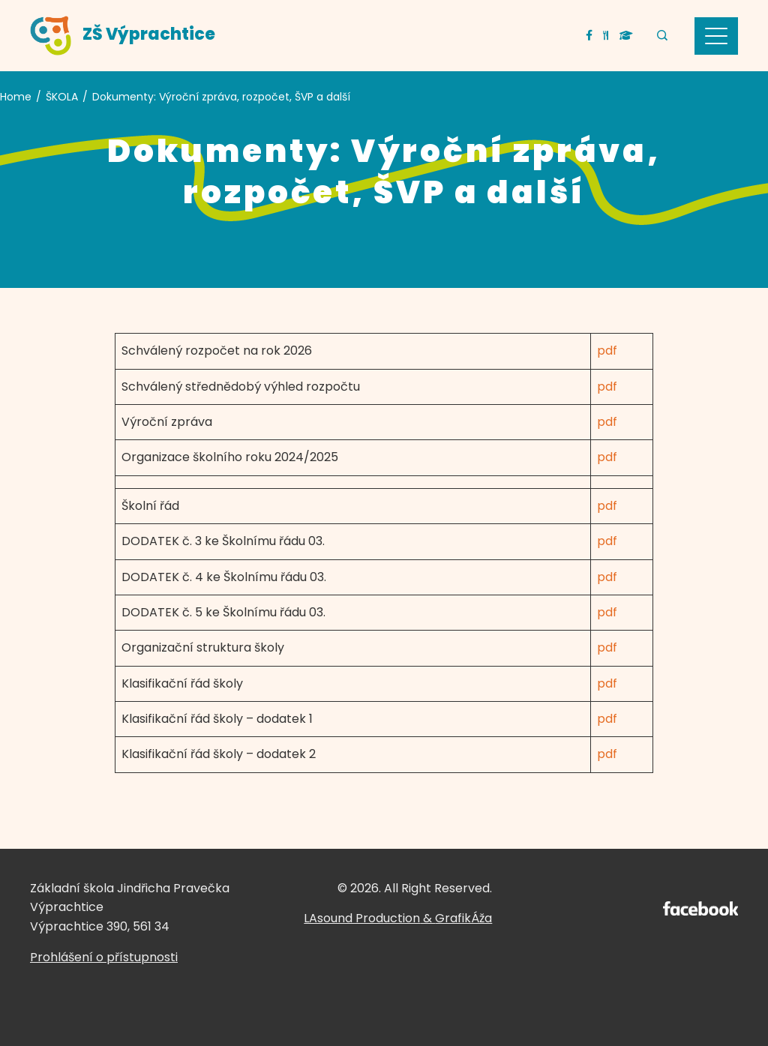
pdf (607, 350)
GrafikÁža (463, 918)
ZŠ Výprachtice (148, 34)
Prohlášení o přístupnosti (104, 957)
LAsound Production (362, 918)
